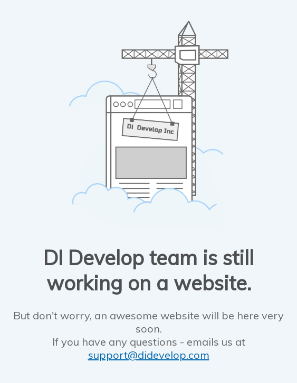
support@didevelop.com (148, 354)
